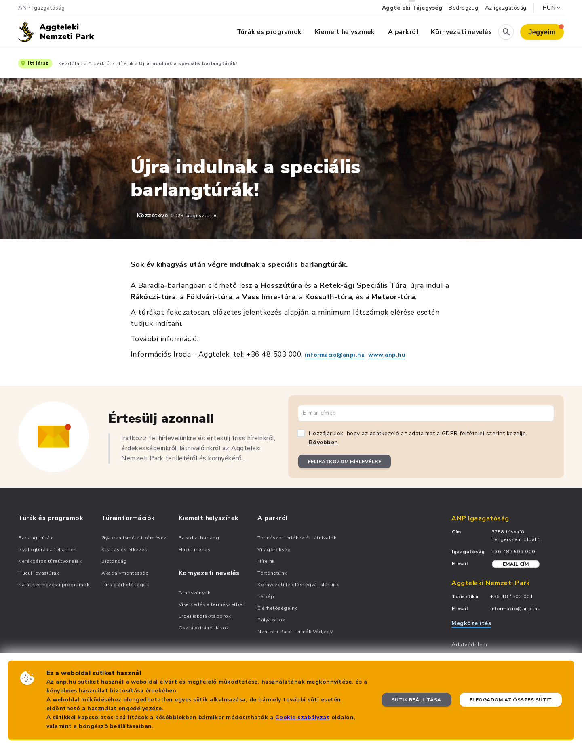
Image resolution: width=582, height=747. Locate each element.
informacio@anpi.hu (335, 355)
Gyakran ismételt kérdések (134, 538)
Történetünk (272, 573)
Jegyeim (546, 30)
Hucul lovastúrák (38, 573)
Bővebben (323, 442)
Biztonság (114, 561)
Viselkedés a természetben (212, 604)
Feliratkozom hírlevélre (345, 461)
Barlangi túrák (35, 538)
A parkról (403, 31)
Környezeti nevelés (461, 31)
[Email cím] (426, 413)
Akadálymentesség (125, 573)
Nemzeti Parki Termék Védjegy (295, 631)
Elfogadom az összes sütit (511, 700)
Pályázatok (271, 620)
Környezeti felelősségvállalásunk (298, 584)
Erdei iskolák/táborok (205, 616)
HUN (552, 8)
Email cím (516, 564)
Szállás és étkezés (124, 549)
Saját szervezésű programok (53, 584)
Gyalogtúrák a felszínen (47, 549)
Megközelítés (471, 623)
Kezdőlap (71, 63)
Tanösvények (195, 593)
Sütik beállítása (416, 700)
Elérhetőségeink (277, 608)
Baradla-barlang (199, 538)
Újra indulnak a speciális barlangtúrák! (188, 63)
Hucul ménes (195, 549)
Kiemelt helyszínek (345, 31)
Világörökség (274, 549)
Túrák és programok (269, 31)
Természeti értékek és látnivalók (296, 538)
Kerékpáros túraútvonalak (50, 561)
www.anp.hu (386, 355)
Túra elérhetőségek (125, 584)
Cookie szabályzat (302, 717)
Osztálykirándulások (204, 628)
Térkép (265, 596)
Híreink (125, 63)
